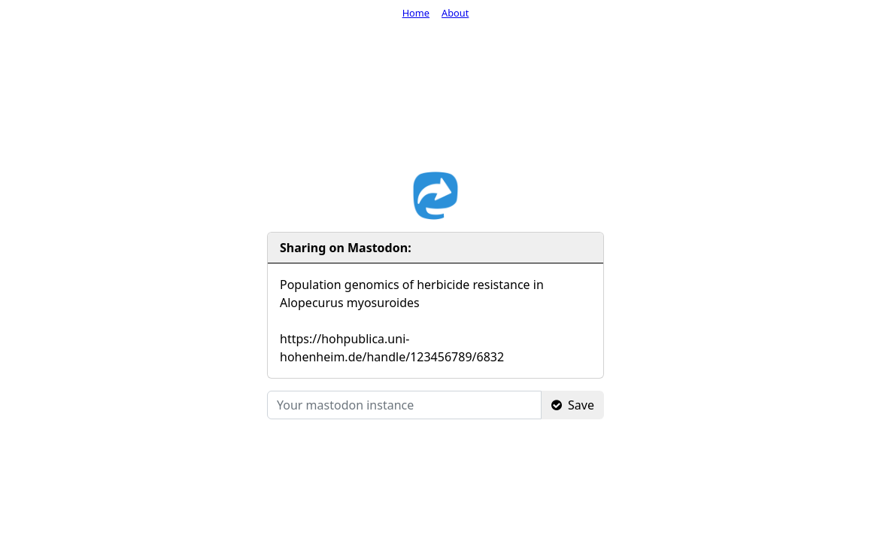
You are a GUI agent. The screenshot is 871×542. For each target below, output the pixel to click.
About (455, 13)
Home (415, 13)
